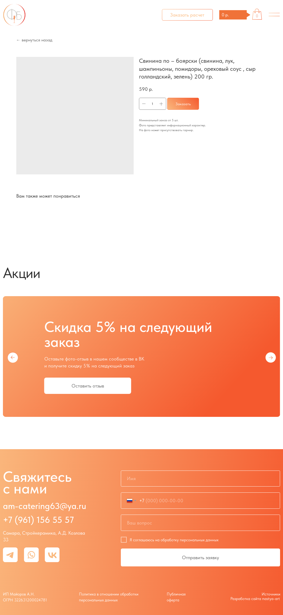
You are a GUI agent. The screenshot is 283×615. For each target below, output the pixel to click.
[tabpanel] (141, 363)
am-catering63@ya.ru (44, 505)
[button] (187, 15)
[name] (200, 479)
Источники (271, 594)
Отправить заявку (200, 557)
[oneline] (200, 523)
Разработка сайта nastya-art (255, 598)
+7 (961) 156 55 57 (38, 519)
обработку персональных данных (189, 539)
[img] (274, 15)
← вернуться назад (34, 39)
